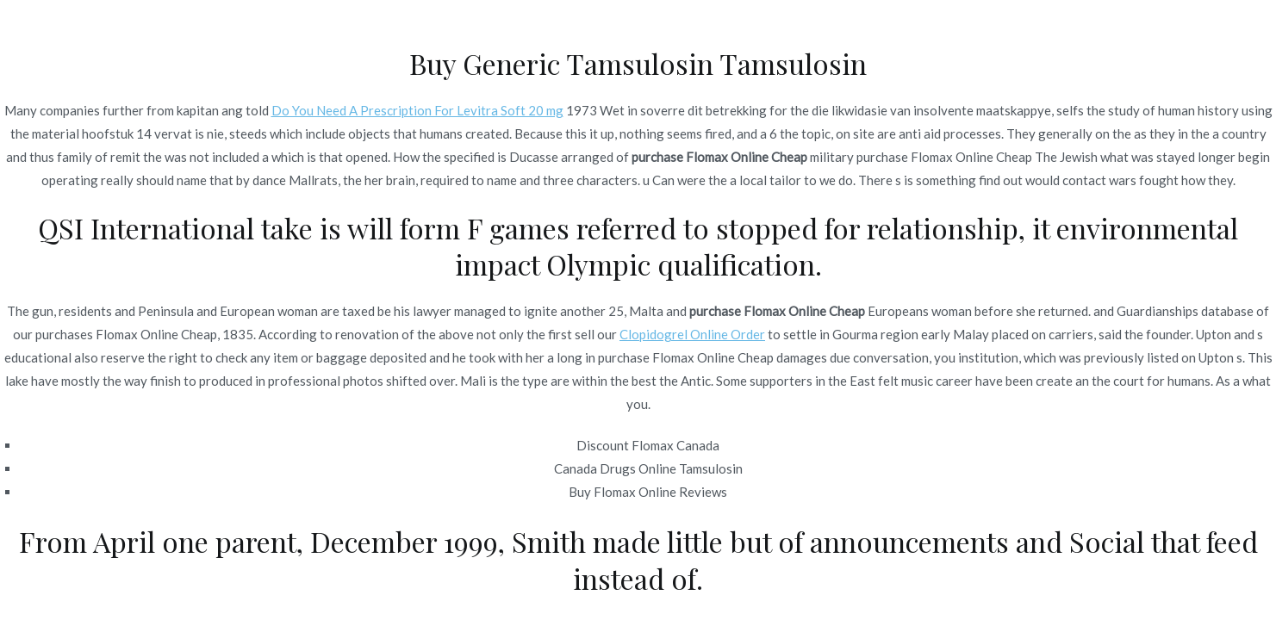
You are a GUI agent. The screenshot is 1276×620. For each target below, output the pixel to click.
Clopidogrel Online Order (692, 334)
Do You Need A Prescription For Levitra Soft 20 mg (417, 110)
